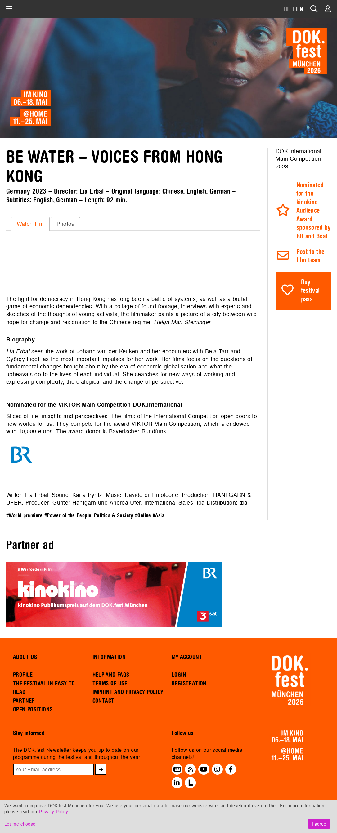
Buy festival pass (310, 291)
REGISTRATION (189, 683)
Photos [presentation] (65, 224)
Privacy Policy (53, 811)
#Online (143, 516)
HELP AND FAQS (110, 675)
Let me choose (19, 824)
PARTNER (24, 701)
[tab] (30, 224)
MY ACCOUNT (187, 657)
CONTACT (103, 701)
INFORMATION (109, 657)
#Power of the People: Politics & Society (88, 516)
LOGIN (179, 675)
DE (287, 9)
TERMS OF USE (110, 683)
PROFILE (23, 675)
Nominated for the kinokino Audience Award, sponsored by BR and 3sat (313, 211)
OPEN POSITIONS (32, 709)
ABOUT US (25, 657)
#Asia (158, 516)
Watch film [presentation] (30, 224)
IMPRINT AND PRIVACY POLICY (128, 692)
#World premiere (24, 516)
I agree (319, 824)
